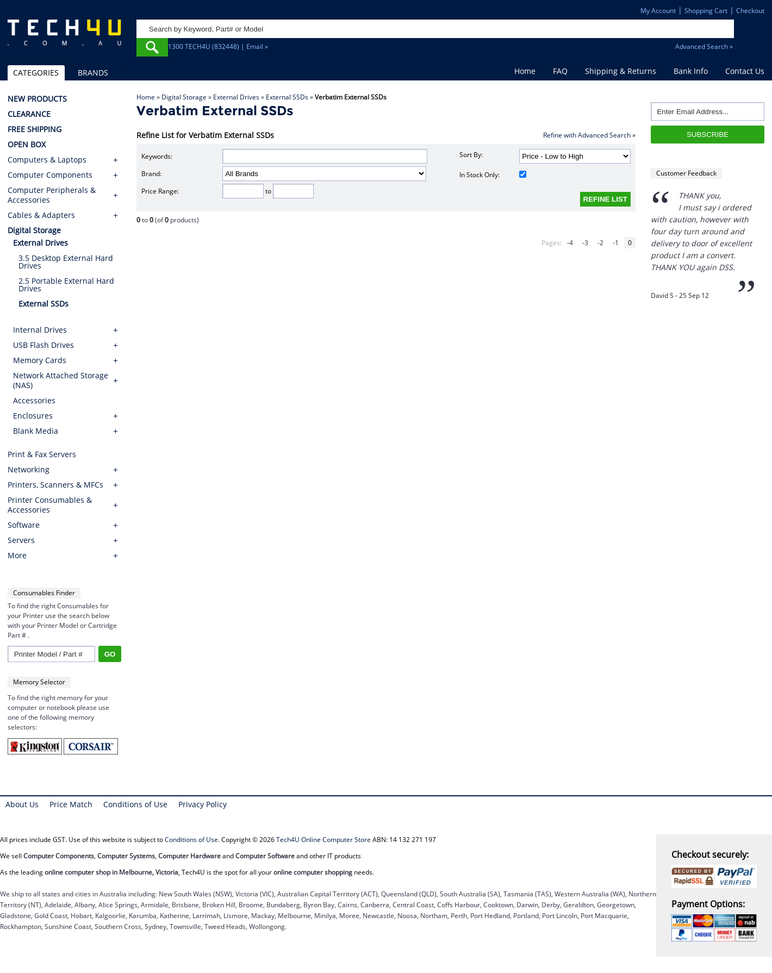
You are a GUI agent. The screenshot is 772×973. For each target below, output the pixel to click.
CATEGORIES (36, 72)
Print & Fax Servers (42, 454)
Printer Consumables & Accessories (50, 505)
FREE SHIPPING (34, 129)
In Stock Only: (492, 174)
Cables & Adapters (41, 215)
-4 (570, 242)
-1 (616, 242)
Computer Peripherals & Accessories (52, 195)
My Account (658, 10)
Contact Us (744, 71)
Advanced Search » (704, 46)
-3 (585, 242)
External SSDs (287, 97)
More (17, 555)
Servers (21, 540)
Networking (28, 470)
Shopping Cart (705, 10)
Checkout (750, 10)
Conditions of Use (135, 804)
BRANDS (93, 72)
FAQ (560, 71)
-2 (600, 242)
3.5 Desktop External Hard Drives (65, 262)
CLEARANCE (29, 114)
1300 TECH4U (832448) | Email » (218, 46)
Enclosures (33, 415)
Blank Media (35, 431)
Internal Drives (40, 330)
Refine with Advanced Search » (589, 135)
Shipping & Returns (620, 71)
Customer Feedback (686, 173)
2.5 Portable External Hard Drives (66, 285)
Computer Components (50, 175)
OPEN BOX (27, 144)
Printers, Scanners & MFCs (55, 485)
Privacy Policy (202, 804)
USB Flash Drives (43, 345)
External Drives (236, 97)
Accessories (34, 400)
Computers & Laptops (47, 160)
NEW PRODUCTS (37, 99)
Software (24, 525)
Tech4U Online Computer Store (323, 839)
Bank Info (691, 71)
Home (525, 71)
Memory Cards (39, 360)
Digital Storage (184, 97)
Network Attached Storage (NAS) (60, 380)
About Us (22, 804)
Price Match (70, 804)
